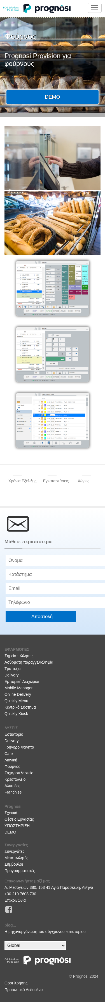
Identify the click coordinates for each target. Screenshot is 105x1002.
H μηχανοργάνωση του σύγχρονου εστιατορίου (45, 931)
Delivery (11, 675)
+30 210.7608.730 (20, 894)
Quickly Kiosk (16, 713)
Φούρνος (12, 766)
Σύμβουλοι (13, 864)
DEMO (10, 832)
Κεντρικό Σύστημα (20, 707)
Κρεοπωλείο (14, 779)
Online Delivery (17, 694)
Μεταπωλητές (16, 858)
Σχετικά (10, 813)
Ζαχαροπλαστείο (18, 773)
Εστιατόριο (13, 734)
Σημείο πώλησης (19, 656)
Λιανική (10, 760)
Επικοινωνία (15, 900)
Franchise (13, 792)
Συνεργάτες (14, 851)
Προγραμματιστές (19, 870)
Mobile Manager (18, 688)
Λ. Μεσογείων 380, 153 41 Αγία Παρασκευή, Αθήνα (48, 887)
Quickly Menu (16, 701)
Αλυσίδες (12, 785)
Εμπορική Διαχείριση (22, 681)
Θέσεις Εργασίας (19, 819)
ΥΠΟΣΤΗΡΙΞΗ (17, 825)
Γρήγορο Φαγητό (19, 747)
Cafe (8, 753)
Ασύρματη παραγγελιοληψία (28, 662)
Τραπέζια (12, 668)
